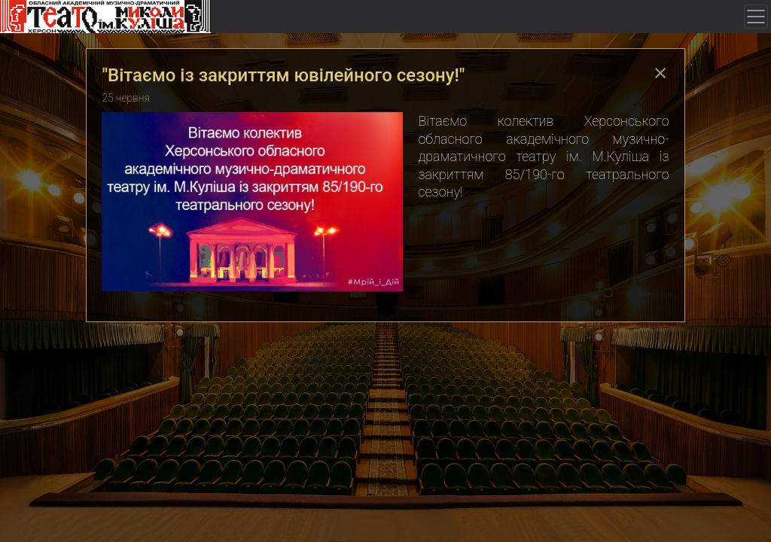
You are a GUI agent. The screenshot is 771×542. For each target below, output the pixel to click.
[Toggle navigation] (756, 17)
